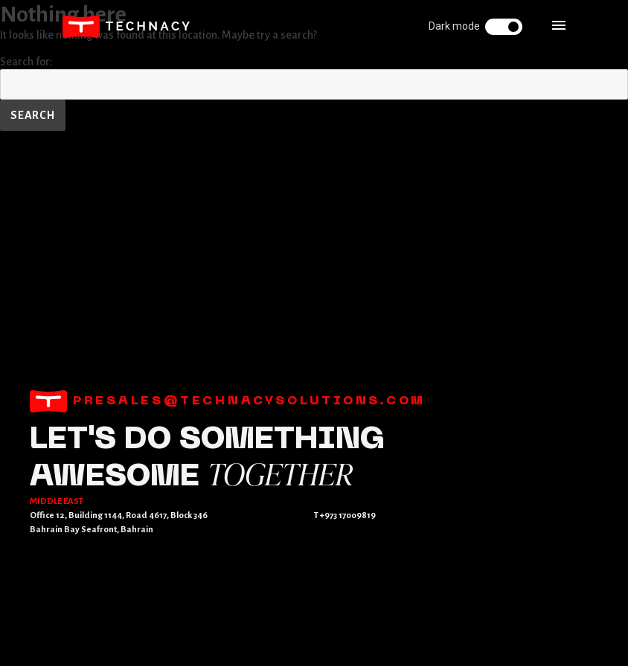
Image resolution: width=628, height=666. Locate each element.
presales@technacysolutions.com (228, 401)
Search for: (26, 62)
